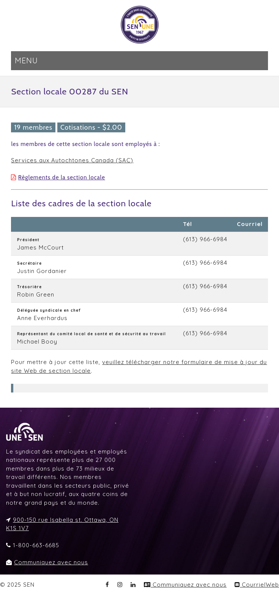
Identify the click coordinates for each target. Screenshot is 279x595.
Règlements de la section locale (61, 177)
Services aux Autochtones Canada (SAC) (72, 160)
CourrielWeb (257, 584)
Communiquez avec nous (51, 562)
